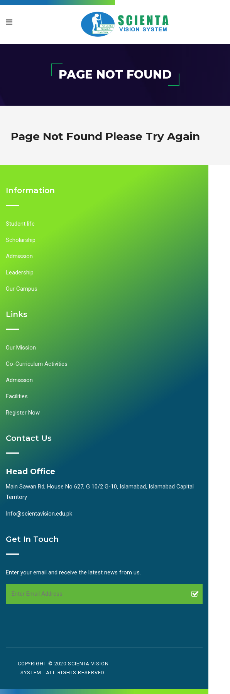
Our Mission (21, 347)
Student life (20, 223)
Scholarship (21, 239)
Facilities (17, 396)
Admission (19, 256)
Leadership (20, 272)
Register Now (23, 412)
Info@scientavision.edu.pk (39, 513)
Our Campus (21, 288)
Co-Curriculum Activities (37, 363)
